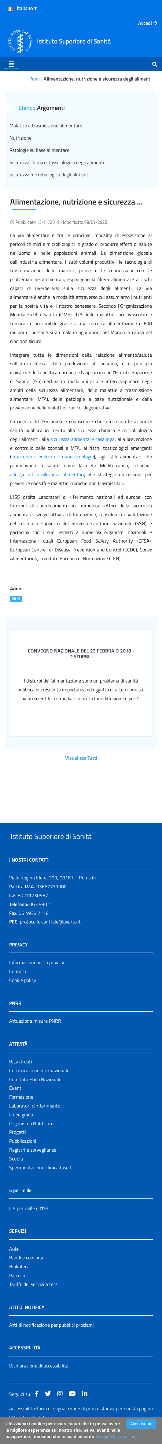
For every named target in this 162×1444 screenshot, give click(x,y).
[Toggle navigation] (11, 64)
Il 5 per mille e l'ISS (29, 1222)
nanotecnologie (78, 456)
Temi (35, 78)
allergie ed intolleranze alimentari (47, 474)
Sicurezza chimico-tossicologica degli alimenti (56, 162)
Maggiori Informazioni (115, 1436)
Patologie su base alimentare (39, 150)
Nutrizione (20, 137)
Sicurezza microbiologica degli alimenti (49, 174)
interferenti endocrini (34, 456)
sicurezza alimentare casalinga (82, 439)
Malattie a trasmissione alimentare (45, 125)
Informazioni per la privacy (36, 976)
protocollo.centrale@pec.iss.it (50, 936)
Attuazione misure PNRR (35, 1035)
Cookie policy (22, 994)
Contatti (17, 985)
